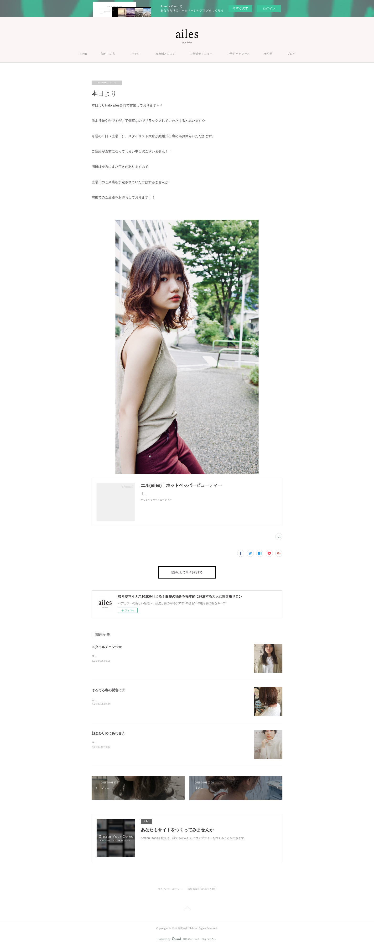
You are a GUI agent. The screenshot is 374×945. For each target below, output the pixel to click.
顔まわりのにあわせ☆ (108, 731)
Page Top (187, 906)
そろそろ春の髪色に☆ (108, 688)
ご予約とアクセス (238, 54)
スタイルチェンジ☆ (107, 644)
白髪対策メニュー (201, 54)
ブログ (291, 54)
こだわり (135, 54)
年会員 (268, 54)
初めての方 (108, 54)
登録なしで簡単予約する (187, 571)
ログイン (269, 8)
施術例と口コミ (165, 54)
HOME (83, 54)
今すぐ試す (240, 8)
